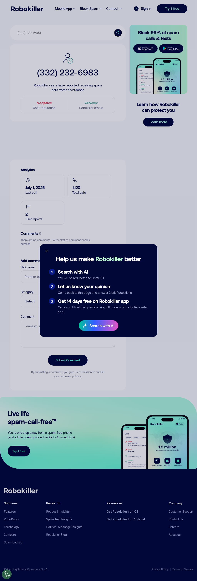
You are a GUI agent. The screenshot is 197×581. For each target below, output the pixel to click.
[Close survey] (46, 251)
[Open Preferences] (7, 574)
